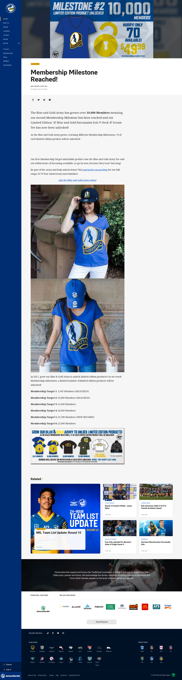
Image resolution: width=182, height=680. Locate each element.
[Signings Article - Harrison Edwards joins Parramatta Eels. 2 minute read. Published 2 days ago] (156, 537)
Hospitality (7, 65)
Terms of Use (32, 675)
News (5, 19)
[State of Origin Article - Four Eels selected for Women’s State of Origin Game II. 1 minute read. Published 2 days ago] (119, 537)
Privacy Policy (42, 675)
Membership (8, 53)
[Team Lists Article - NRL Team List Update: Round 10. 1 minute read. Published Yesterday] (65, 519)
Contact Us (63, 675)
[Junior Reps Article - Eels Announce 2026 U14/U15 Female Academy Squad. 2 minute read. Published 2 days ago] (156, 500)
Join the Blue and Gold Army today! (77, 180)
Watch (6, 23)
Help (57, 675)
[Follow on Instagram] (63, 633)
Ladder (6, 31)
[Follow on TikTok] (48, 633)
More (11, 43)
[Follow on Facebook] (53, 633)
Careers (51, 675)
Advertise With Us (74, 675)
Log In (7, 669)
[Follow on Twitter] (58, 633)
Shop (5, 57)
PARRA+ (6, 61)
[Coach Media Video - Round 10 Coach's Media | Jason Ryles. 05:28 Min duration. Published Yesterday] (119, 500)
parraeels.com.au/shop (95, 169)
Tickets (6, 49)
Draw (5, 27)
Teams (6, 35)
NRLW (5, 39)
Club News (35, 64)
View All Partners (102, 622)
